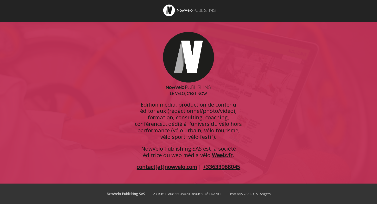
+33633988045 (221, 167)
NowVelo (196, 10)
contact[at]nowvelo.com (167, 167)
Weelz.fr (222, 155)
